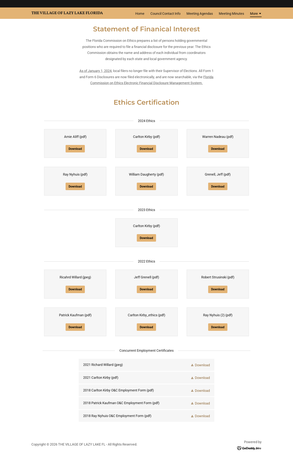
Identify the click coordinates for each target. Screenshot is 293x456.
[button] (256, 14)
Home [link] (139, 13)
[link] (71, 13)
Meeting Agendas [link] (199, 13)
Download (75, 149)
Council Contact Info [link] (165, 13)
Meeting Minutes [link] (231, 13)
